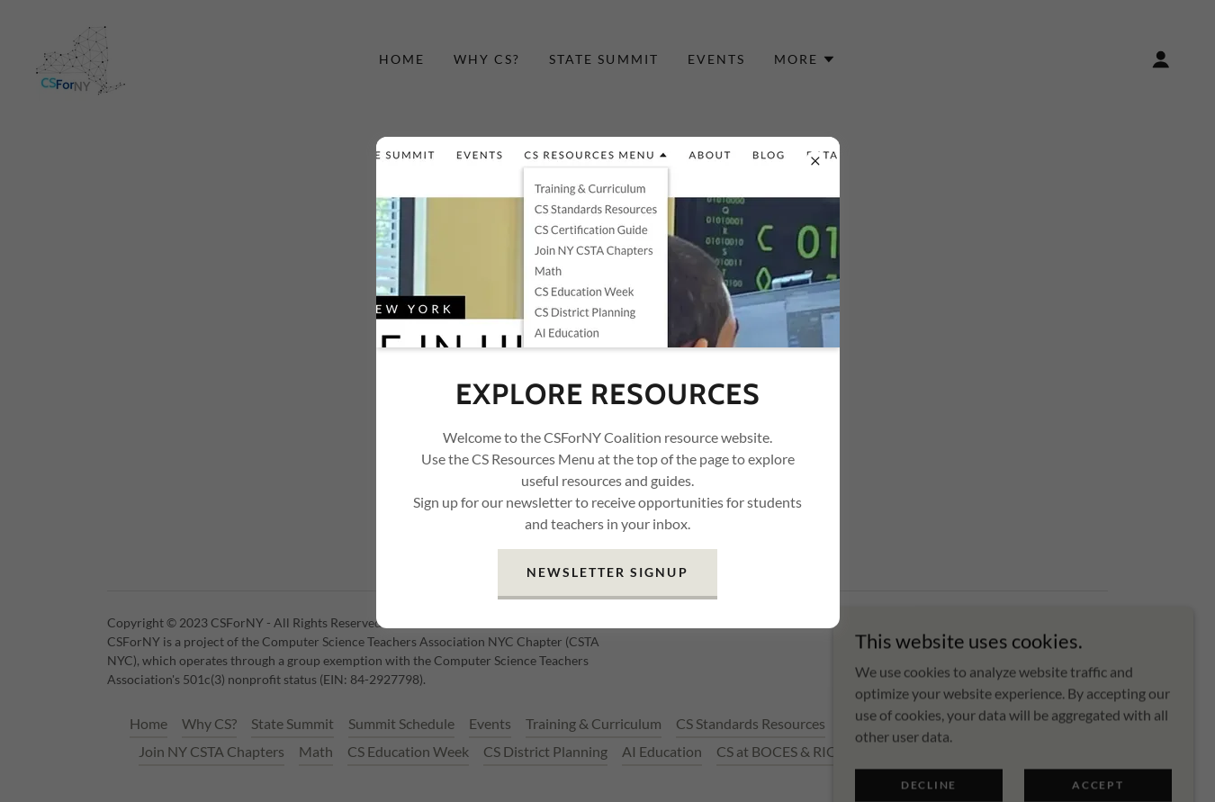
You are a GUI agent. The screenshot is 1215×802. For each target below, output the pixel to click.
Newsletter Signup (607, 572)
